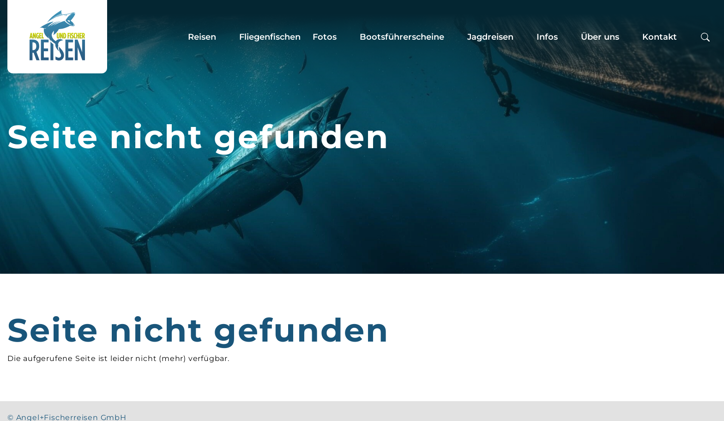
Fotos (325, 37)
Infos (547, 37)
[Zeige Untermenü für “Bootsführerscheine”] (453, 37)
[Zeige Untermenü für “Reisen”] (225, 37)
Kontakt (659, 37)
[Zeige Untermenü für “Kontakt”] (686, 37)
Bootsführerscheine (402, 37)
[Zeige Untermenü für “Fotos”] (345, 37)
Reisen (202, 37)
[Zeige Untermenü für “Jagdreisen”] (522, 37)
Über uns (600, 37)
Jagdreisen (490, 37)
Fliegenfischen (270, 37)
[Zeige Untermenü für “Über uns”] (628, 37)
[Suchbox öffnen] (705, 36)
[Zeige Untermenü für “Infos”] (566, 37)
